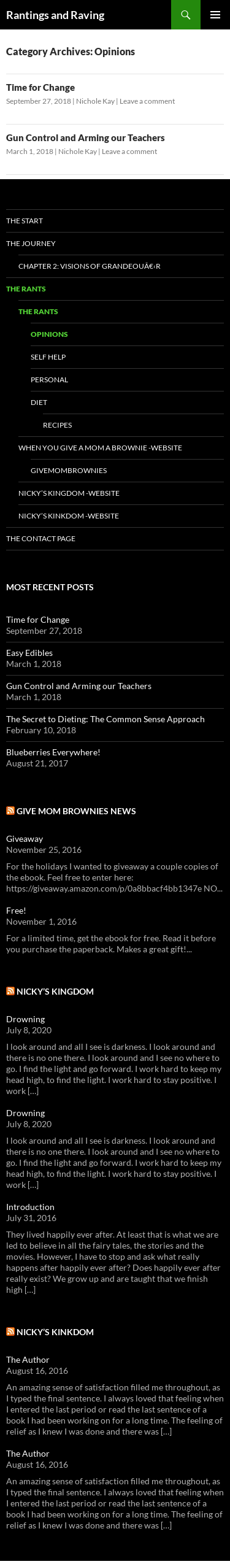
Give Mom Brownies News (76, 811)
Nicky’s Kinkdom (55, 1332)
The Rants (26, 288)
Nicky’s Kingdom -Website (69, 493)
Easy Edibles (29, 652)
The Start (24, 220)
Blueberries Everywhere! (53, 752)
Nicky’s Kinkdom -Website (68, 515)
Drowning (25, 1019)
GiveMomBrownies (69, 470)
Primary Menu (215, 14)
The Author (28, 1359)
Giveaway (24, 838)
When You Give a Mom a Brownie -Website (100, 447)
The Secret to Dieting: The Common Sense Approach (105, 719)
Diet (39, 402)
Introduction (30, 1206)
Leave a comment (147, 101)
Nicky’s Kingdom (55, 991)
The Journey (31, 243)
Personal (49, 379)
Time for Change (40, 87)
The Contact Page (40, 538)
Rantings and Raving (55, 14)
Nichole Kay (95, 101)
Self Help (48, 356)
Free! (16, 910)
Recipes (57, 425)
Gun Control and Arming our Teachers (85, 137)
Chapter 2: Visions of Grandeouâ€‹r (89, 266)
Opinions (49, 334)
